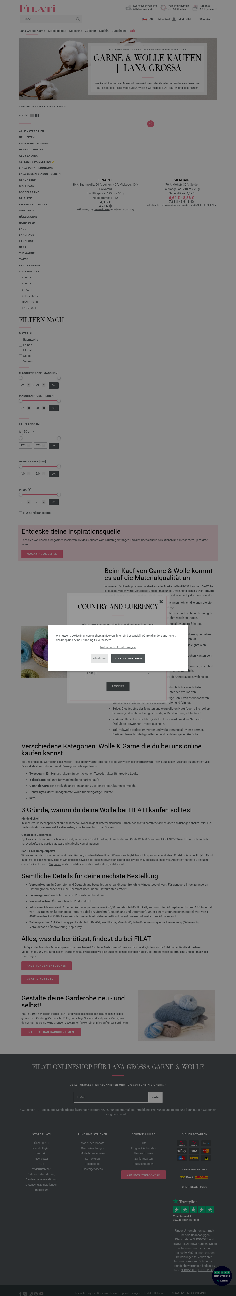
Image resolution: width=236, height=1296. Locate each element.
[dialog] (118, 648)
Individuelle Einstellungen (118, 647)
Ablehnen (99, 658)
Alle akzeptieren (128, 658)
